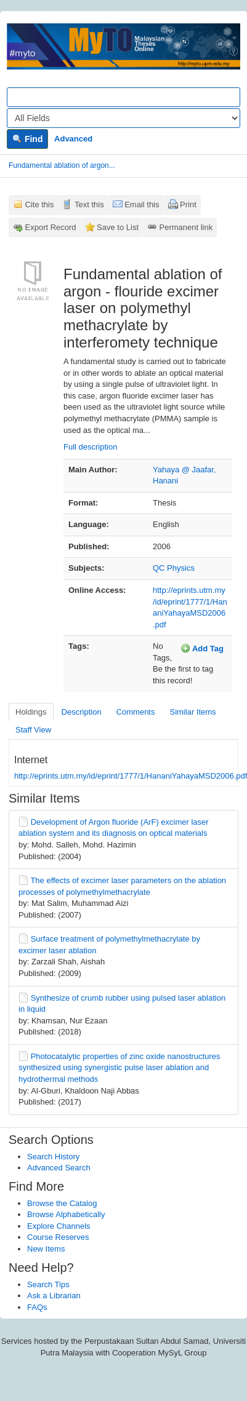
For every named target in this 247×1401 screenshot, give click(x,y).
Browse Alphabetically (66, 1214)
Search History (53, 1156)
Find (27, 139)
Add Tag (202, 648)
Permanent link (186, 227)
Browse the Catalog (62, 1203)
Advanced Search (59, 1167)
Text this (89, 204)
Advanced (73, 138)
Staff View (33, 729)
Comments (135, 711)
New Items (46, 1248)
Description (82, 711)
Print (188, 204)
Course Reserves (58, 1237)
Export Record (50, 227)
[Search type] (123, 118)
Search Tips (48, 1284)
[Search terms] (123, 97)
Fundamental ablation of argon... (62, 165)
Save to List (118, 227)
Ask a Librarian (54, 1295)
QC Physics (174, 568)
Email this (141, 204)
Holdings (31, 711)
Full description (90, 446)
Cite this (39, 204)
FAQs (37, 1307)
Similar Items (192, 711)
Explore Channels (59, 1226)
